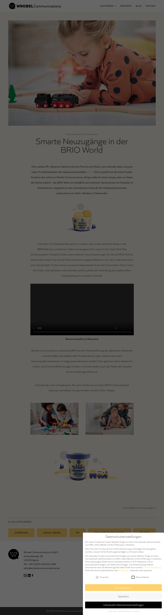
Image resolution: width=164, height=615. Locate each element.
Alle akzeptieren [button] (123, 587)
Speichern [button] (123, 596)
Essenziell (102, 577)
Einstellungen (124, 570)
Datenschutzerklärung (152, 567)
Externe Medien (140, 577)
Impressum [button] (136, 611)
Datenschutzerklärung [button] (125, 611)
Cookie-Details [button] (112, 611)
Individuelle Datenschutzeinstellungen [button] (123, 604)
